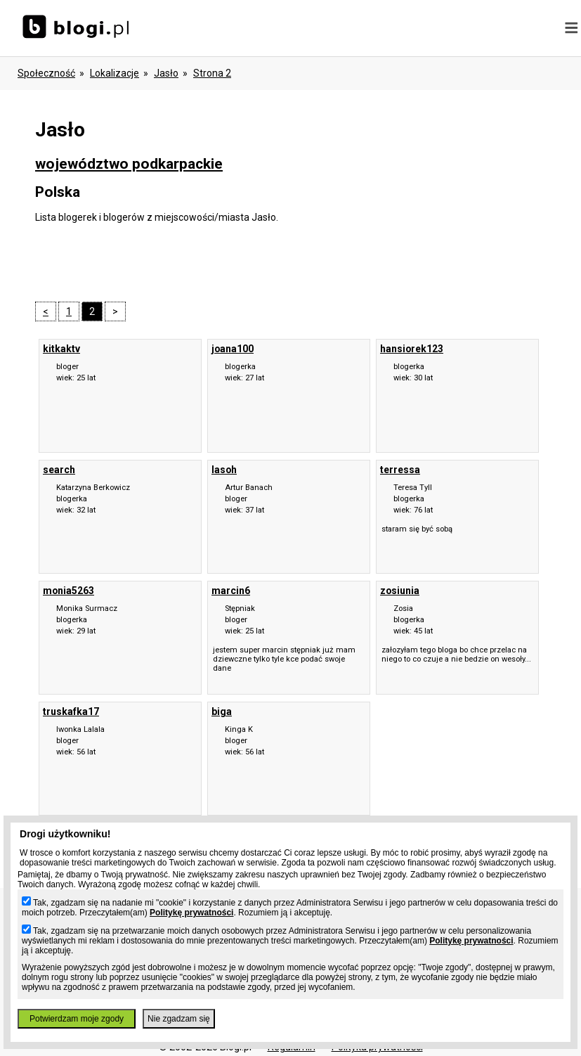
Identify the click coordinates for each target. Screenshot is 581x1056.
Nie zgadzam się (179, 1019)
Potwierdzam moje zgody (77, 1019)
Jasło (166, 73)
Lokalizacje (114, 73)
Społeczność (46, 73)
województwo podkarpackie (129, 163)
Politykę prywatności (191, 912)
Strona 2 (212, 73)
